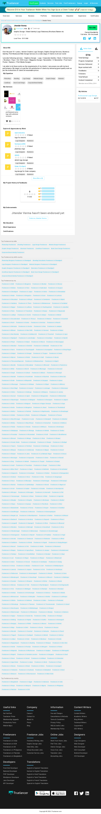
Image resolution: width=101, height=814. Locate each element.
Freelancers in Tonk (23, 585)
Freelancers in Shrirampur (58, 480)
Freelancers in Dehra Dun (58, 376)
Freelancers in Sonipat (52, 461)
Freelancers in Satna (42, 457)
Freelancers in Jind (37, 565)
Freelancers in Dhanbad (9, 345)
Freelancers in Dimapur (46, 608)
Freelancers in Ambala (8, 592)
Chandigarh (19, 28)
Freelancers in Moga (8, 627)
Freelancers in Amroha (8, 538)
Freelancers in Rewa (27, 496)
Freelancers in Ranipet (8, 453)
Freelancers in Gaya (58, 403)
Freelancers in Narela (52, 357)
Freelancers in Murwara (27, 511)
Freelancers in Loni (7, 558)
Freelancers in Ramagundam (60, 473)
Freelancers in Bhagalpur (39, 415)
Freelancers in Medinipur (61, 577)
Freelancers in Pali (57, 492)
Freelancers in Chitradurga (9, 604)
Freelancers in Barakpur (56, 588)
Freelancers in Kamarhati (43, 423)
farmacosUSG (20, 144)
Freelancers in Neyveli (27, 534)
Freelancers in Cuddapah (25, 635)
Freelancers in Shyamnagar (10, 399)
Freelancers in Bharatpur (24, 480)
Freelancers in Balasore (9, 673)
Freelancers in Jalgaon (61, 399)
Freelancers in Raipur (57, 330)
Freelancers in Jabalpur (54, 326)
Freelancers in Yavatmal (25, 631)
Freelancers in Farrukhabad (59, 469)
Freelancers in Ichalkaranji (25, 450)
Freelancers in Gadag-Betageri (58, 542)
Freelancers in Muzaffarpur (25, 423)
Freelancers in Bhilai (8, 368)
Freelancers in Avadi (8, 465)
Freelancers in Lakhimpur (59, 596)
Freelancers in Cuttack (23, 372)
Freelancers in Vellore (8, 392)
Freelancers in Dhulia (23, 415)
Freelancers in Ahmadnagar (59, 411)
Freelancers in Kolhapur (26, 384)
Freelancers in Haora (8, 349)
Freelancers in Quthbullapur (25, 484)
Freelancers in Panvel (57, 631)
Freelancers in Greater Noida (10, 442)
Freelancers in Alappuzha (9, 473)
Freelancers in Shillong (8, 619)
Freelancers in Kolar (23, 639)
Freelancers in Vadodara (9, 303)
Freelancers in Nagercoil (58, 484)
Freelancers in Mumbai (39, 284)
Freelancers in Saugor (40, 465)
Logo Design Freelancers (40, 244)
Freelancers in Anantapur (27, 473)
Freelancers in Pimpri (8, 341)
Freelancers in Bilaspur (8, 450)
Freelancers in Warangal (54, 372)
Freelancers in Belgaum (23, 403)
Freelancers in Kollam (8, 415)
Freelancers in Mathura (59, 423)
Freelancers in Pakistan (9, 689)
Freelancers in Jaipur (26, 291)
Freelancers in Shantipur (40, 588)
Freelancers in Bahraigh (25, 527)
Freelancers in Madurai (44, 318)
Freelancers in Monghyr (9, 500)
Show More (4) (37, 178)
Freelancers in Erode (8, 380)
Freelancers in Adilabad (38, 658)
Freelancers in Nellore (8, 411)
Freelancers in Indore (40, 291)
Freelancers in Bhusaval (57, 523)
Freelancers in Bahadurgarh (10, 577)
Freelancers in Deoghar (24, 500)
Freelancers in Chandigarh (9, 291)
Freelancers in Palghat (24, 619)
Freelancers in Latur (27, 419)
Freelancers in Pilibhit (24, 623)
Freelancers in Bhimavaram (10, 596)
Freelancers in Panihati (23, 411)
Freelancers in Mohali (54, 314)
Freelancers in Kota (39, 326)
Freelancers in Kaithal (43, 596)
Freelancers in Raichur (8, 484)
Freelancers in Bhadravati (53, 558)
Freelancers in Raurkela (41, 376)
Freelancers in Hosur (8, 480)
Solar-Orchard (20, 166)
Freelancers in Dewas (60, 453)
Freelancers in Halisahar (41, 631)
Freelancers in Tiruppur (40, 353)
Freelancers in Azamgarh (54, 666)
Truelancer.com (57, 811)
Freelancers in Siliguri (42, 384)
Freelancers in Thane (25, 303)
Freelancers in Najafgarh (9, 338)
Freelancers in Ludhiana (24, 307)
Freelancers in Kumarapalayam (46, 511)
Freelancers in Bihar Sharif (10, 469)
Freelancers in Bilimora (57, 384)
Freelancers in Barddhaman (58, 434)
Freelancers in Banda (55, 581)
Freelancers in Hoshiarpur (54, 569)
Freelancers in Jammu (56, 392)
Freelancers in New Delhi (25, 330)
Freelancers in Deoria (36, 627)
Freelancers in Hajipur (8, 615)
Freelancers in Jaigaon (24, 569)
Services (50, 3)
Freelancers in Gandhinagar (10, 511)
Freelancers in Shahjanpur (9, 430)
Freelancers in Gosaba (37, 488)
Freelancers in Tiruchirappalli (25, 349)
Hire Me (92, 27)
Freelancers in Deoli (61, 654)
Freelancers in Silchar (40, 581)
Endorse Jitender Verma (38, 218)
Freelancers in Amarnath (43, 492)
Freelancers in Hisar (38, 438)
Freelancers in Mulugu (24, 438)
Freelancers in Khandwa (9, 527)
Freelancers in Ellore (41, 523)
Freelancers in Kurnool (8, 396)
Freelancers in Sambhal (57, 507)
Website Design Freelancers (57, 244)
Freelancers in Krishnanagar (26, 592)
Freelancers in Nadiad (57, 500)
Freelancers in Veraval (23, 561)
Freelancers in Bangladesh (9, 681)
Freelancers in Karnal (42, 484)
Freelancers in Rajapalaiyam (10, 643)
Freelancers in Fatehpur (9, 554)
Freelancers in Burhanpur (41, 500)
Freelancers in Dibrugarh (40, 646)
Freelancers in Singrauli (41, 519)
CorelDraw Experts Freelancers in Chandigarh (15, 272)
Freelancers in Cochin (24, 314)
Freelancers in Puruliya (23, 646)
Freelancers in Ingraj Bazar (25, 550)
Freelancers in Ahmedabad (56, 291)
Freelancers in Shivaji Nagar (62, 349)
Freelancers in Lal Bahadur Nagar (41, 453)
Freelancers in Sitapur (22, 558)
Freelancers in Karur (24, 477)
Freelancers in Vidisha (8, 600)
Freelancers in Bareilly (8, 365)
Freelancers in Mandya (45, 612)
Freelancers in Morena (8, 585)
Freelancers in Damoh (23, 658)
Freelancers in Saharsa (43, 592)
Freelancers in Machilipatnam (28, 515)
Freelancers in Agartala (56, 496)
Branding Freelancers (24, 244)
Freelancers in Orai (39, 569)
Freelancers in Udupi (58, 554)
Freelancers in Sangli (8, 372)
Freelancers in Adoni (8, 561)
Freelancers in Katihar (46, 515)
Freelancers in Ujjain (23, 396)
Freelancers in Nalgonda (9, 650)
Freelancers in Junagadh (9, 523)
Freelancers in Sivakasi (8, 477)
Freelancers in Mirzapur (9, 492)
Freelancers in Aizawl (57, 450)
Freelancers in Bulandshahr (10, 507)
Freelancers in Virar (7, 588)
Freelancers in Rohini (23, 357)
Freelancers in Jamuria (8, 569)
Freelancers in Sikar (55, 504)
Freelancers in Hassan (51, 627)
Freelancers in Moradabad (25, 365)
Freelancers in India (56, 681)
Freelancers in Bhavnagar (38, 368)
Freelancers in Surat (39, 295)
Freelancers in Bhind (57, 538)
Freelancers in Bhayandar (24, 380)
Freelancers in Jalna (23, 453)
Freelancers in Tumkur (57, 430)
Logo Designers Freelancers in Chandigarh (14, 264)
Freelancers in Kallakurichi (28, 334)
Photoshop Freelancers (8, 244)
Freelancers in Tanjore (8, 446)
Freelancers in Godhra (39, 619)
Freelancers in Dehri (22, 627)
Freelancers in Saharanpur (59, 388)
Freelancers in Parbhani (24, 446)
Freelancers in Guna (60, 573)
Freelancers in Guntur (22, 322)
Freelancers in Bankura (61, 612)
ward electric (20, 133)
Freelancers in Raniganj (9, 623)
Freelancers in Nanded (8, 376)
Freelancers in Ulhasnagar (9, 384)
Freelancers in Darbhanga (41, 446)
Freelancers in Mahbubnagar (29, 608)
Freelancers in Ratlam (43, 473)
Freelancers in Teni (56, 345)
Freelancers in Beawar (39, 623)
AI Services (94, 3)
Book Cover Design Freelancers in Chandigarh (45, 272)
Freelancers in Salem (55, 353)
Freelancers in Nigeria (39, 685)
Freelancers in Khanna (8, 666)
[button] (6, 16)
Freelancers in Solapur (8, 353)
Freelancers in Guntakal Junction (27, 654)
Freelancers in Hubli (37, 357)
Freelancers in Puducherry (58, 365)
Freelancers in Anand (63, 604)
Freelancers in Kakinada (28, 442)
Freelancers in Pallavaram (9, 573)
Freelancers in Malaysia (23, 685)
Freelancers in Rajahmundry (41, 411)
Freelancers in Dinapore (25, 581)
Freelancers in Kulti (42, 434)
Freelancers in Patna (8, 311)
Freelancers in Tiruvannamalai (45, 604)
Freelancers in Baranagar (9, 457)
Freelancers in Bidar (41, 496)
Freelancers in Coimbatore (41, 299)
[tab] (85, 49)
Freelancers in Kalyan (23, 341)
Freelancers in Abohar (55, 623)
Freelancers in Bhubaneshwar (34, 361)
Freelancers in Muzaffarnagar (10, 419)
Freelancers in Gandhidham (26, 554)
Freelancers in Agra (61, 334)
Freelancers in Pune (23, 287)
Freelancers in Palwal (55, 646)
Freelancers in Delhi (7, 284)
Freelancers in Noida (8, 295)
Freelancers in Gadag (55, 561)
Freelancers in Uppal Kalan (10, 662)
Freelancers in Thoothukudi (56, 407)
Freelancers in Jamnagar (42, 388)
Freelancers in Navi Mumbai (10, 334)
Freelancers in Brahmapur (56, 426)
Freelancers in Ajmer (56, 380)
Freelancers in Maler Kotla (45, 673)
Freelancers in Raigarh (8, 654)
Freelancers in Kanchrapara (10, 608)
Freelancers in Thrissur (28, 318)
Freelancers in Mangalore (24, 407)
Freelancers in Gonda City (24, 615)
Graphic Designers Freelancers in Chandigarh (15, 268)
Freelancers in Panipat (44, 442)
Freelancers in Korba (8, 407)
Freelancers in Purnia (27, 507)
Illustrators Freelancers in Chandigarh (42, 268)
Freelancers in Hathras (56, 635)
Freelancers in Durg (7, 461)
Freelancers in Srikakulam (55, 658)
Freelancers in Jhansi (40, 407)
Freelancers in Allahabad (41, 345)
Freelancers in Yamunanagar (10, 496)
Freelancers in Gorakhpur (44, 338)
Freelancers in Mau (54, 465)
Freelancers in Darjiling (27, 643)
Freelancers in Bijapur (42, 450)
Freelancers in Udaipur (39, 314)
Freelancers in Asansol (26, 388)
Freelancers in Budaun (23, 565)
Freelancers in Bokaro (38, 372)
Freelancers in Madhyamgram (54, 565)
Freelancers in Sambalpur (39, 561)
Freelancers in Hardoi (8, 646)
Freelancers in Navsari (8, 546)
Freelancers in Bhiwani (61, 515)
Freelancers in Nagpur (8, 307)
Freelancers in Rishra (38, 666)
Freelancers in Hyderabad (38, 287)
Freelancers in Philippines (55, 685)
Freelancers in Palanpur (43, 643)
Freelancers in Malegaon (28, 399)
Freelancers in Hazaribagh (28, 577)
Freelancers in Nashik (61, 338)
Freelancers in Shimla (25, 542)
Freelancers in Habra (40, 600)
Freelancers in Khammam (53, 546)
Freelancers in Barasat (8, 438)
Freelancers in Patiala (8, 426)
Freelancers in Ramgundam (39, 396)
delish (17, 155)
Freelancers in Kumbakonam (59, 550)
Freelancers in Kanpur (40, 311)
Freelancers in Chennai (55, 284)
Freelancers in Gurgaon (55, 287)
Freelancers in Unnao (8, 565)
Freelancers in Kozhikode (25, 376)
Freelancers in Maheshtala (57, 396)
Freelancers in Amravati (55, 368)
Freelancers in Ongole (40, 542)
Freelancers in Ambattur (60, 419)
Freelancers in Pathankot (42, 538)
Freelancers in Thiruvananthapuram (12, 361)
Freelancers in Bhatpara (40, 392)
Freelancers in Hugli (58, 534)
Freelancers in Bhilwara (39, 426)
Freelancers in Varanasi (41, 330)
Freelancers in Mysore (8, 357)
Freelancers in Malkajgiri (23, 588)
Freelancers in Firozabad (9, 434)
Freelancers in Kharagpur (26, 492)
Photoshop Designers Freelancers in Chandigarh (16, 260)
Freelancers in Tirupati (37, 461)
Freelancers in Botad (23, 666)
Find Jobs (58, 3)
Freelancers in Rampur (53, 438)
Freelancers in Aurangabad (44, 349)
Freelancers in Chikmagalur (60, 650)
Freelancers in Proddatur (44, 534)
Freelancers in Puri (23, 546)
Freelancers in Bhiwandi (42, 365)
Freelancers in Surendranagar (48, 531)
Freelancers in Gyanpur (23, 504)
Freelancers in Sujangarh (26, 523)
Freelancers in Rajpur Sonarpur (41, 403)
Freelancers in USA (23, 689)
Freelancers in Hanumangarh (28, 573)
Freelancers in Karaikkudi (42, 527)
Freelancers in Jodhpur (8, 314)
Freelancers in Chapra (8, 504)
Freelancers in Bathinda (41, 469)
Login (86, 3)
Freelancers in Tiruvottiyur (23, 465)
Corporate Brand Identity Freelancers (13, 252)
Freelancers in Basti (58, 669)
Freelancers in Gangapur (46, 654)
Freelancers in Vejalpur (43, 650)
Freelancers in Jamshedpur (27, 338)
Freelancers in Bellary (8, 423)
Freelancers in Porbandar (55, 600)
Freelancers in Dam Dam (60, 643)
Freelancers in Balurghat (27, 596)
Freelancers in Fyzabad (8, 581)
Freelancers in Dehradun (9, 326)
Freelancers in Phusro (57, 519)
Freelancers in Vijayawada (56, 311)
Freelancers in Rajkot (58, 299)
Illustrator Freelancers (27, 248)
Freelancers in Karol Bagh (9, 388)
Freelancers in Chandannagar (10, 531)
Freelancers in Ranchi (54, 322)
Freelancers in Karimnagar (41, 480)
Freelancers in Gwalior (25, 326)
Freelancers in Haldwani (24, 600)
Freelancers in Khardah (8, 631)
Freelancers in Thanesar (27, 604)
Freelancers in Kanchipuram (55, 488)
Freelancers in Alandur (45, 573)
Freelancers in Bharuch (45, 577)
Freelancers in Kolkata (8, 287)
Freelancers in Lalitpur (8, 639)
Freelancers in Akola (8, 403)
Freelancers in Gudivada (26, 669)
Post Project (34, 3)
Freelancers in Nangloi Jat (9, 515)
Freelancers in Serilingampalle (59, 585)
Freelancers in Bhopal (26, 299)
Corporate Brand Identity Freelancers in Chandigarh (17, 276)
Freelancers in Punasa (55, 415)
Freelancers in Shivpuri (37, 558)
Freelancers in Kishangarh (55, 619)
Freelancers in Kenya (8, 685)
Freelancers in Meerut (38, 341)
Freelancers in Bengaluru (24, 295)
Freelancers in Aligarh (51, 361)
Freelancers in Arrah (8, 488)
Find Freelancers (69, 3)
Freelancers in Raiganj (8, 550)
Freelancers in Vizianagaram (10, 534)
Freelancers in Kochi (8, 322)
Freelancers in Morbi (40, 662)
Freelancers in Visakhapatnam (42, 307)
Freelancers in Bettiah (41, 635)
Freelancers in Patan (55, 662)
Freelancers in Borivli (22, 368)
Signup (79, 3)
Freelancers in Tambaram (25, 538)
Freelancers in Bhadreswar (26, 650)
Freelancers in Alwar (57, 446)
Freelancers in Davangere (44, 399)
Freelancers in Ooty (37, 477)
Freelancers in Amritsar (38, 322)
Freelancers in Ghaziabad (9, 299)
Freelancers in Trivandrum (24, 311)
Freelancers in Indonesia (41, 681)
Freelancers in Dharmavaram (27, 673)
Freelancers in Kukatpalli (43, 419)
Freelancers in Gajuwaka (26, 457)
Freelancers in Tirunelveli (46, 334)
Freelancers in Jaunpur (42, 550)
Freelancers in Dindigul (59, 442)
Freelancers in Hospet (41, 507)
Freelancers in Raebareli (9, 519)
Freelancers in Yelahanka (9, 669)
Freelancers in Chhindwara (28, 612)
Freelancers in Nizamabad (26, 434)
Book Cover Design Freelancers (60, 248)
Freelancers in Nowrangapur (55, 341)
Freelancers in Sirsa (57, 527)
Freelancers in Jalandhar (61, 307)
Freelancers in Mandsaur (39, 639)
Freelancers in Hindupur (55, 615)
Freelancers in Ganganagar (53, 477)
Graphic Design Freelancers (10, 248)
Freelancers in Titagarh (8, 635)
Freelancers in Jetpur (26, 662)
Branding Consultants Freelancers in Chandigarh (47, 260)
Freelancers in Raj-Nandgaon (39, 585)
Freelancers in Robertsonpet (10, 612)
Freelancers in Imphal (23, 488)
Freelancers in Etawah (56, 457)
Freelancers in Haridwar (25, 519)
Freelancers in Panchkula (40, 504)
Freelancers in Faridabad (60, 303)
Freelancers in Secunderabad (10, 318)
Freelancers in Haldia (37, 546)
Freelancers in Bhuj (40, 615)
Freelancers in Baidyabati (43, 669)
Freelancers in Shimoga (26, 430)
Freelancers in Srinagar (24, 353)
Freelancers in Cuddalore (9, 542)
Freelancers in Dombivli (24, 345)
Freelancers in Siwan (8, 658)
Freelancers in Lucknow (54, 295)
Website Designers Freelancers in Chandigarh (43, 264)
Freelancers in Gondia (55, 639)
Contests (43, 3)
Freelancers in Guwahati (60, 318)
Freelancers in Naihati (22, 461)
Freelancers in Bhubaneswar (41, 303)
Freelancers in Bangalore (23, 284)
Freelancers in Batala (58, 592)
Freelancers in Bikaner (8, 330)
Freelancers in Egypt (25, 681)
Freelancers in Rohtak (42, 430)
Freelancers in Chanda (23, 426)
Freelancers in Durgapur (40, 380)
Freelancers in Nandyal (43, 554)
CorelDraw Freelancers (42, 248)
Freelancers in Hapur (26, 469)
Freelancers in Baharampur (29, 531)
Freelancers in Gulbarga (24, 392)
